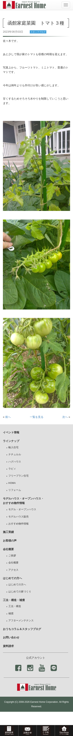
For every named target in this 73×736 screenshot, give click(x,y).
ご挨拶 (12, 555)
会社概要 (13, 562)
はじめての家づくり (19, 591)
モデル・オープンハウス (22, 509)
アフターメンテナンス (21, 620)
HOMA (12, 483)
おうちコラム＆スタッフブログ (22, 629)
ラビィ (12, 468)
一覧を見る (36, 416)
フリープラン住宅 (18, 475)
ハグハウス (14, 461)
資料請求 (8, 646)
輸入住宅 (13, 447)
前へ (8, 416)
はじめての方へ (17, 584)
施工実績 (8, 532)
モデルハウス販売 (18, 516)
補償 (10, 613)
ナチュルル (14, 454)
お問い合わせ (11, 637)
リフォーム (14, 490)
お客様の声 (10, 540)
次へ (65, 416)
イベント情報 (11, 432)
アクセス (13, 570)
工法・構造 (14, 606)
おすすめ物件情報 (18, 523)
